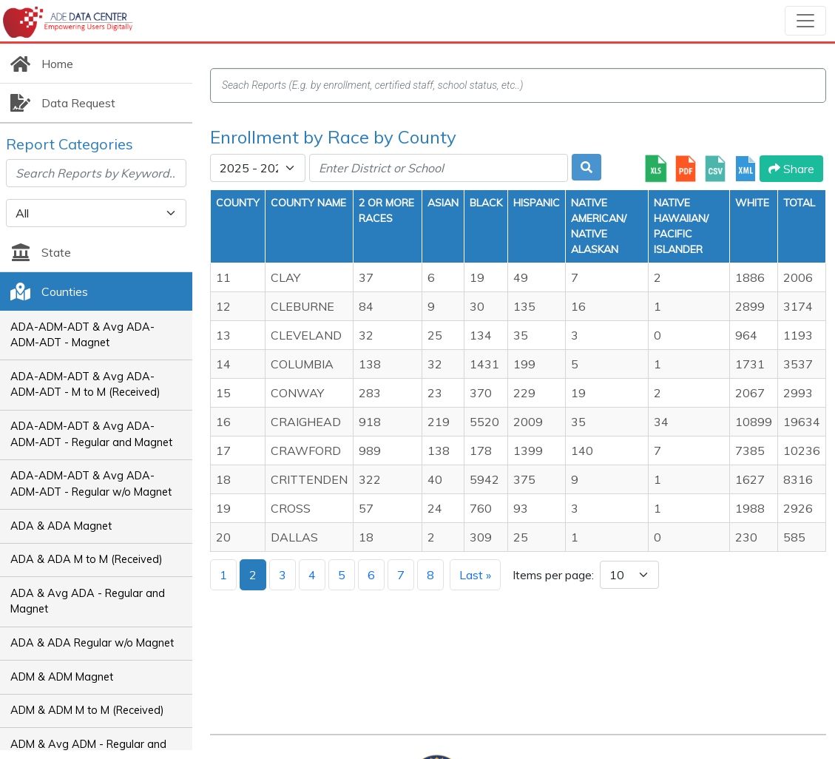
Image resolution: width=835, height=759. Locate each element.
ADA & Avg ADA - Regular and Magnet (87, 601)
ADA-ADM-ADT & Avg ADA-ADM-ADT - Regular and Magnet (91, 434)
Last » (475, 574)
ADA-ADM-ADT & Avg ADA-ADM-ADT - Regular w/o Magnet (91, 484)
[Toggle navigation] (805, 21)
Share (791, 168)
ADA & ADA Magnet (61, 526)
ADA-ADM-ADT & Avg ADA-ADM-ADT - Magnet (82, 335)
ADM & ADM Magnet (61, 677)
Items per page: (553, 574)
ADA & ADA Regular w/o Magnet (92, 643)
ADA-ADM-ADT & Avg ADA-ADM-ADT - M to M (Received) (85, 384)
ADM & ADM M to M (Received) (87, 710)
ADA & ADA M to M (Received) (86, 559)
